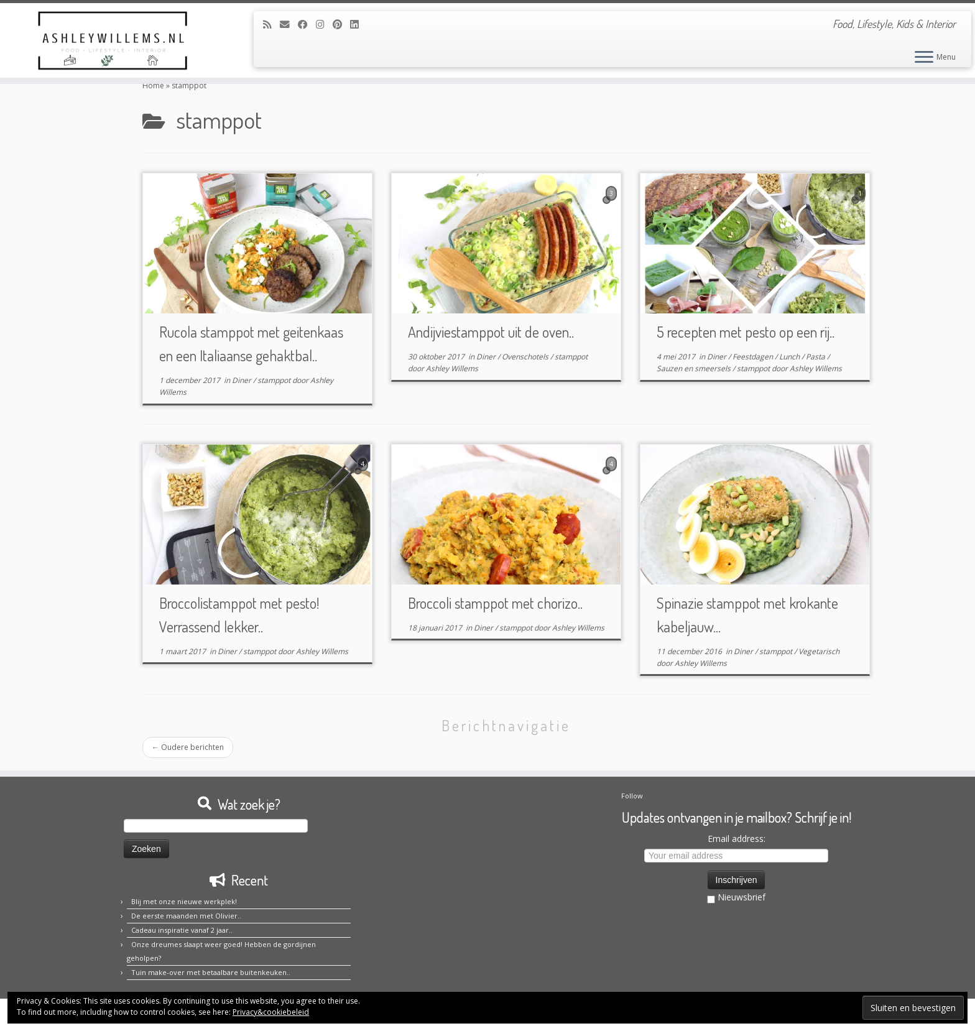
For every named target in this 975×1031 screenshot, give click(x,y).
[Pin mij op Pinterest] (341, 24)
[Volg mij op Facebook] (307, 24)
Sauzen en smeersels (694, 368)
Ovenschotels (526, 356)
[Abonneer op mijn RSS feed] (271, 24)
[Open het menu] (924, 58)
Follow (632, 795)
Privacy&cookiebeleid (271, 1012)
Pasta (816, 356)
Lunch (790, 356)
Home (153, 85)
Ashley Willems (452, 368)
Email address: (736, 838)
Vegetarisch (818, 651)
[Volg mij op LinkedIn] (358, 24)
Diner (242, 380)
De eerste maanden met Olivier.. (186, 915)
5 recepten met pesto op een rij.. (745, 331)
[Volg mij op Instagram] (324, 24)
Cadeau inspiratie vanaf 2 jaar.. (182, 930)
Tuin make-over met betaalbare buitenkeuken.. (210, 972)
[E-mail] (289, 24)
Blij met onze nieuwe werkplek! (184, 901)
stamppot (274, 380)
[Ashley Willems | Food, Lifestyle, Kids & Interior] (112, 40)
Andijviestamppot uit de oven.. (491, 331)
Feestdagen (753, 356)
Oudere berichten (188, 747)
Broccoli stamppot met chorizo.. (495, 603)
